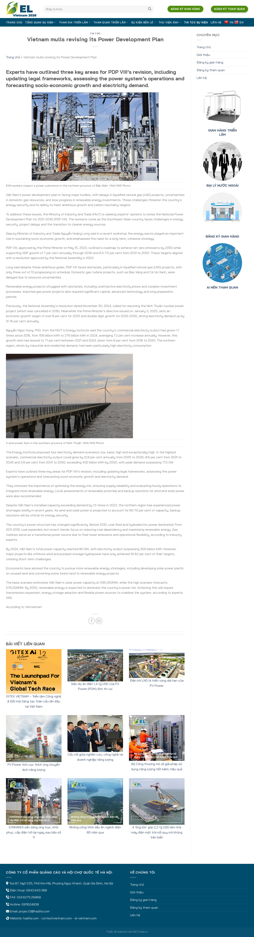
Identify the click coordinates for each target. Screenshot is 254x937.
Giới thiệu (203, 55)
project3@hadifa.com (34, 911)
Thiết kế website (117, 931)
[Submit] (149, 9)
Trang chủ (14, 22)
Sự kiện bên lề (143, 22)
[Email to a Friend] (99, 621)
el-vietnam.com (86, 918)
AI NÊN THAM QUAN (222, 287)
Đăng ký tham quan (211, 70)
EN (238, 22)
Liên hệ (216, 22)
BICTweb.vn (140, 931)
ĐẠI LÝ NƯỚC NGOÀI (222, 185)
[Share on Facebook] (91, 621)
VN (229, 22)
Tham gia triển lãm (75, 22)
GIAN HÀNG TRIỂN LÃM (222, 132)
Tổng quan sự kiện (40, 22)
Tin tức (95, 33)
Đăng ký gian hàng (210, 62)
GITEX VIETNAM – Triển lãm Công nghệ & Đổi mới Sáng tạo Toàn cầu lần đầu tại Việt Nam (33, 701)
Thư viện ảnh (170, 22)
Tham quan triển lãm (110, 22)
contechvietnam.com (56, 918)
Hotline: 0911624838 (24, 904)
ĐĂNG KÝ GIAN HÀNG (222, 236)
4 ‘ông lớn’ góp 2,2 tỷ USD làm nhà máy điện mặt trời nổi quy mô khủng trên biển (156, 832)
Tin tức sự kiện (196, 22)
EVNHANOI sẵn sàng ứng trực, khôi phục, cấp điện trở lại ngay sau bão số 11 (33, 832)
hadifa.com (31, 918)
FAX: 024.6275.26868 (25, 897)
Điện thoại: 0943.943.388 (28, 890)
